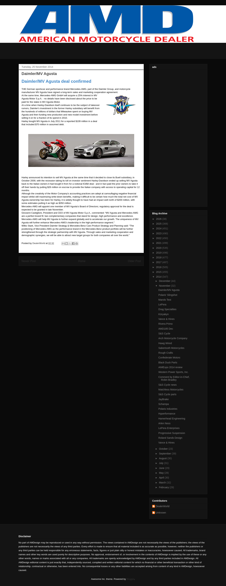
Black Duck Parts (167, 362)
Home (82, 261)
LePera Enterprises (169, 428)
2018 (159, 257)
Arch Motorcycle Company (172, 338)
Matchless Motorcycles (170, 389)
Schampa (163, 404)
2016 (159, 267)
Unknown (161, 512)
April (162, 477)
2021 (159, 243)
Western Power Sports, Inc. (173, 372)
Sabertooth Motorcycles (171, 348)
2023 (159, 233)
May (161, 472)
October (163, 448)
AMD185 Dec (165, 328)
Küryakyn (163, 314)
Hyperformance (166, 413)
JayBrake (163, 399)
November (165, 285)
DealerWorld (163, 506)
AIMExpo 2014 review (170, 367)
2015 (159, 272)
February (164, 487)
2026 (159, 218)
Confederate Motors (169, 357)
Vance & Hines (166, 319)
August (163, 458)
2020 (159, 247)
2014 (159, 276)
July (161, 463)
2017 (159, 262)
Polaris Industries (167, 408)
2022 (159, 238)
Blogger (130, 579)
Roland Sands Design (170, 437)
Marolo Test (164, 299)
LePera (162, 304)
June (162, 468)
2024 (159, 228)
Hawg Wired (165, 343)
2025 (159, 223)
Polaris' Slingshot (167, 295)
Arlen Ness (164, 423)
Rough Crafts (165, 352)
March (162, 482)
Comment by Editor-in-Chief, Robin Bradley (174, 378)
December (165, 281)
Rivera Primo (165, 323)
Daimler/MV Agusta (169, 290)
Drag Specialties (167, 309)
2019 (159, 252)
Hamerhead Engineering (171, 418)
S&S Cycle (164, 333)
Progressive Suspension (171, 433)
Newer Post (29, 261)
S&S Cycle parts (167, 394)
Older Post (134, 261)
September (165, 453)
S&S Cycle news (167, 384)
